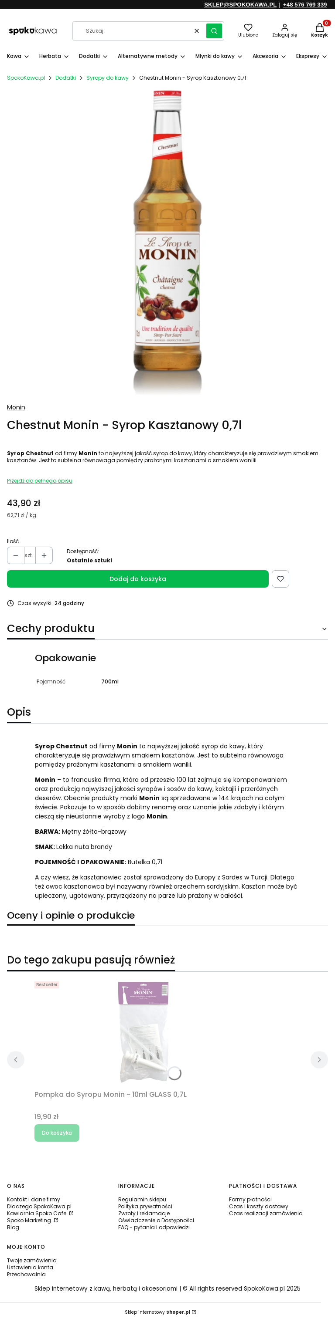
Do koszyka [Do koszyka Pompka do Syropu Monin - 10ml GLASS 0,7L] (57, 1132)
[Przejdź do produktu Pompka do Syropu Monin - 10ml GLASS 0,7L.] (143, 1032)
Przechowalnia (26, 1274)
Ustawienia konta (30, 1267)
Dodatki (65, 77)
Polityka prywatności (145, 1206)
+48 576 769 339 (305, 4)
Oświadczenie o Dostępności (156, 1220)
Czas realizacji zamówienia (266, 1213)
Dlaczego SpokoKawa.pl (39, 1206)
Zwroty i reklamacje (144, 1213)
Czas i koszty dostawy (258, 1206)
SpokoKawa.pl (26, 77)
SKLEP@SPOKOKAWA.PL (240, 4)
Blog (13, 1227)
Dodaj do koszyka (137, 579)
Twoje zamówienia (32, 1260)
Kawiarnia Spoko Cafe (37, 1213)
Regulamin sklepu (142, 1199)
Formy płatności (250, 1199)
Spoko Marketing (29, 1220)
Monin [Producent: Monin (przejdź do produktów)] (16, 407)
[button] (214, 31)
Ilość (13, 541)
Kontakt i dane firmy (33, 1199)
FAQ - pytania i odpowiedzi (154, 1227)
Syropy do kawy (107, 77)
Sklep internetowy (157, 1312)
